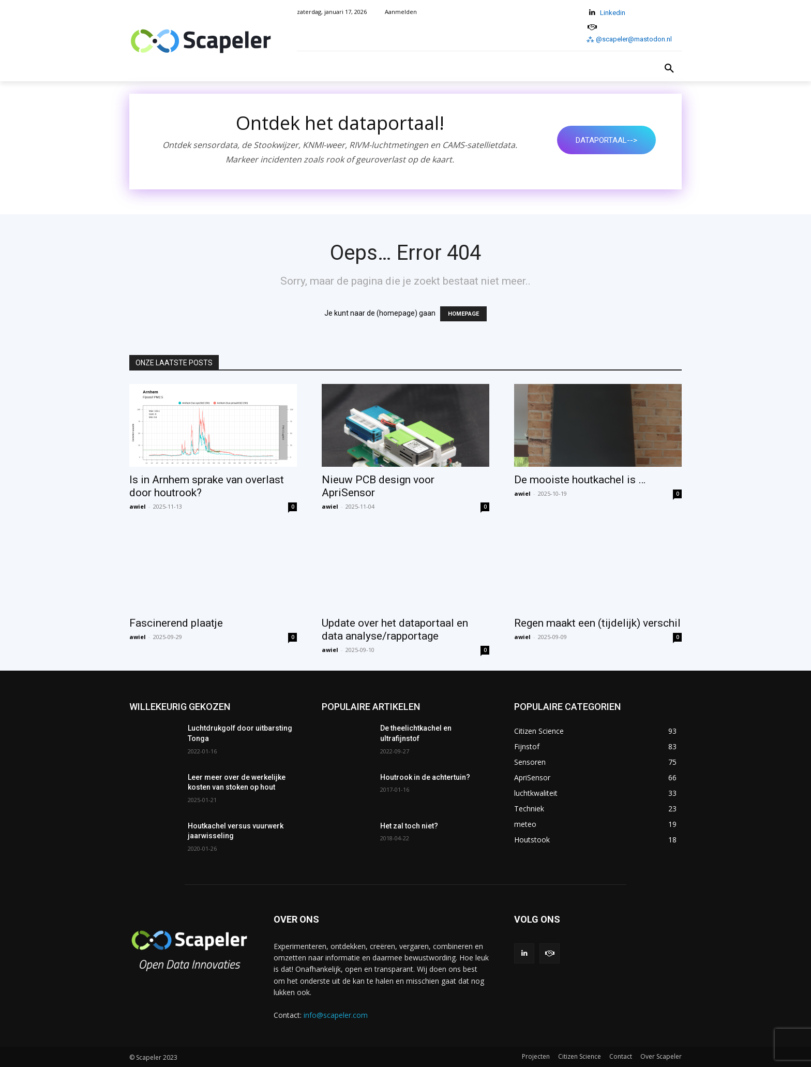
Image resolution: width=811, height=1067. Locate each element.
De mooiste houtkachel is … (579, 479)
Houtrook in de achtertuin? (425, 777)
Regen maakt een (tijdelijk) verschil (597, 623)
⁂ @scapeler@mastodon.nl (629, 39)
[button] (669, 68)
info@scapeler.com (336, 1015)
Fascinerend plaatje (176, 623)
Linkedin (612, 13)
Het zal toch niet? (409, 826)
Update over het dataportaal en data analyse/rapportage (395, 629)
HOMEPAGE (463, 313)
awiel (137, 506)
